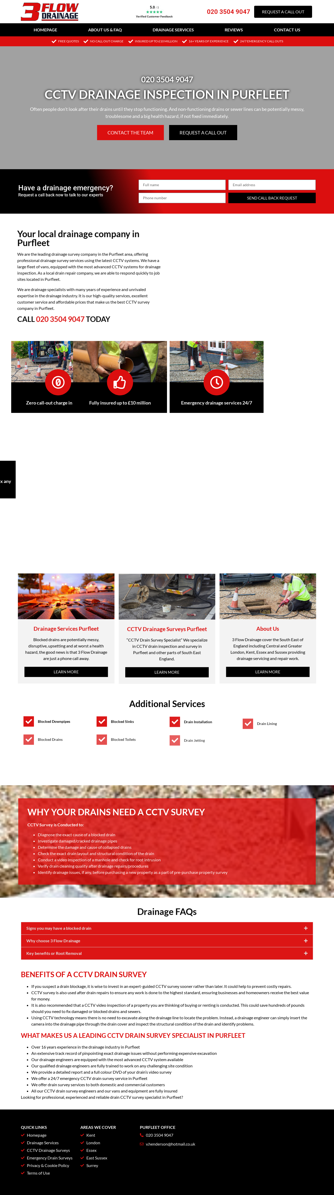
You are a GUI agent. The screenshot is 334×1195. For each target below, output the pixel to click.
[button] (167, 960)
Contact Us (287, 29)
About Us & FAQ (105, 29)
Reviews (234, 29)
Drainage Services (173, 29)
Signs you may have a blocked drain (58, 960)
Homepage (45, 29)
